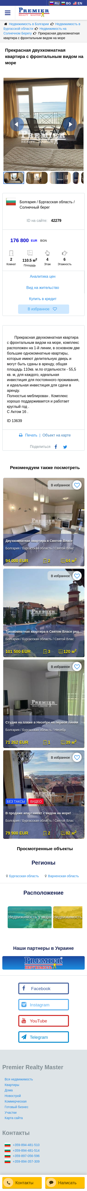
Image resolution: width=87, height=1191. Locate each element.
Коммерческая (15, 1101)
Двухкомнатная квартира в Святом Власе (39, 541)
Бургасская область (22, 876)
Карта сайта (14, 1118)
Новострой (13, 1096)
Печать (31, 435)
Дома (9, 1090)
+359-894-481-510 (26, 1145)
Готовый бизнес (16, 1107)
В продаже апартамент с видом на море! (38, 813)
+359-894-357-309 (26, 1161)
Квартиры (12, 1085)
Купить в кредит (43, 299)
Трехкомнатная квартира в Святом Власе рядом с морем (44, 631)
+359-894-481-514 (26, 1150)
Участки (10, 1112)
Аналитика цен (43, 276)
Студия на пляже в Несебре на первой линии (42, 722)
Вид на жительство (43, 288)
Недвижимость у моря (29, 917)
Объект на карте (56, 435)
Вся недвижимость (19, 1079)
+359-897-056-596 (26, 1156)
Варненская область (61, 876)
